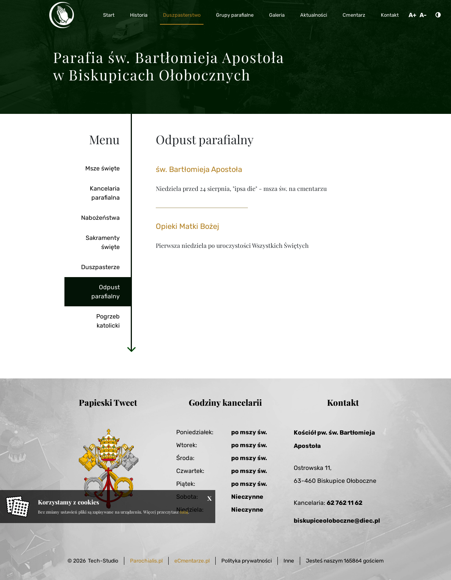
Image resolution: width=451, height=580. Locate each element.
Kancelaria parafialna (105, 193)
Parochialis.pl (146, 561)
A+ (413, 15)
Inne (288, 561)
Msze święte (102, 168)
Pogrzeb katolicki (108, 321)
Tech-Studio (103, 561)
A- (423, 15)
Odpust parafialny (105, 292)
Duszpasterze (100, 267)
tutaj (184, 512)
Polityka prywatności (246, 561)
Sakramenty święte (103, 242)
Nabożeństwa (100, 217)
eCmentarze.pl (192, 561)
